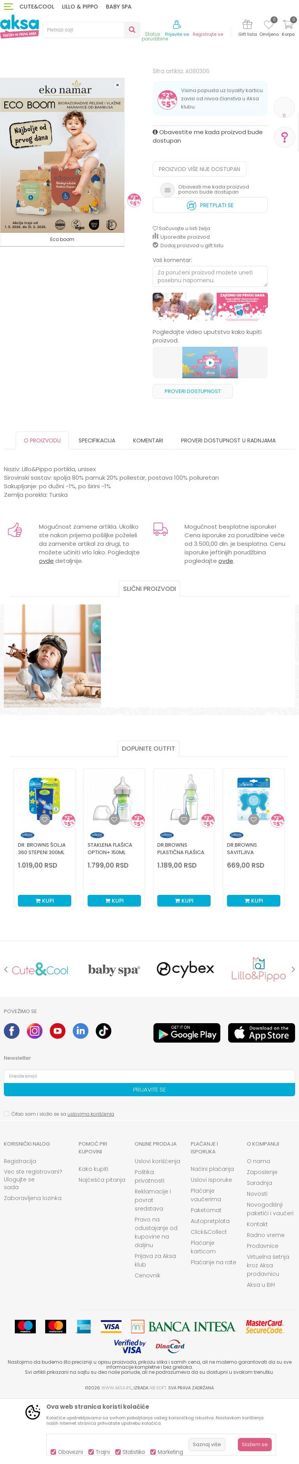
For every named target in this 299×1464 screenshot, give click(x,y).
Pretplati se (210, 267)
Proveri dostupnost (193, 455)
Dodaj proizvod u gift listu (188, 309)
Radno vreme (266, 1299)
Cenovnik (147, 1339)
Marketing (170, 1452)
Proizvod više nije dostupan (199, 233)
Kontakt (257, 1288)
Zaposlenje (262, 1236)
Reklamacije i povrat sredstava (153, 1264)
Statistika (134, 1452)
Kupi (44, 965)
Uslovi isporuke (211, 1244)
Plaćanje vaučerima (206, 1259)
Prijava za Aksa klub (155, 1324)
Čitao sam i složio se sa (62, 1178)
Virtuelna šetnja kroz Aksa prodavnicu (268, 1329)
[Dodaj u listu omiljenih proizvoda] (44, 883)
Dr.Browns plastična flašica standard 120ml (180, 916)
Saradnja (259, 1247)
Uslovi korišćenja (157, 1225)
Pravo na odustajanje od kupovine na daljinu (156, 1296)
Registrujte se (208, 34)
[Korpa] (288, 29)
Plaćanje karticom (203, 1311)
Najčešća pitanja (102, 1244)
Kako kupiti (93, 1233)
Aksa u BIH (261, 1349)
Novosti (257, 1258)
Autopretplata (210, 1285)
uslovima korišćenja (90, 1178)
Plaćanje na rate (213, 1326)
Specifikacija (97, 504)
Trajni (103, 1452)
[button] (91, 30)
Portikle (168, 78)
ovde (46, 625)
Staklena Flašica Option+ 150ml (110, 912)
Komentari (148, 504)
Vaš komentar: (172, 324)
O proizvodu (42, 504)
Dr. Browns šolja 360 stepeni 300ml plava (42, 916)
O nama (258, 1225)
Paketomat (206, 1274)
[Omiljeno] (269, 26)
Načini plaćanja (212, 1233)
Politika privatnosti (149, 1240)
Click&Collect (209, 1296)
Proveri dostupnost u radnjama (228, 504)
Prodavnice (262, 1310)
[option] (210, 371)
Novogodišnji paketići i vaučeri (270, 1273)
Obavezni (70, 1452)
